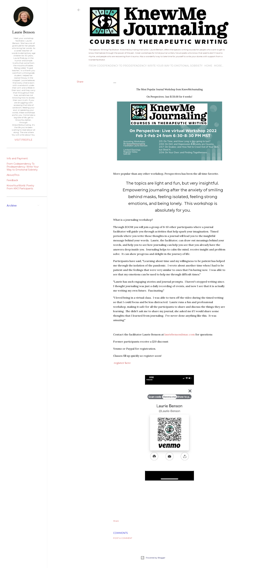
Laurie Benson (23, 31)
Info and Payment (17, 158)
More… (218, 65)
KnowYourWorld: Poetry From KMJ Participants (20, 187)
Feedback (12, 180)
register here (122, 362)
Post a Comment (122, 538)
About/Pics (13, 174)
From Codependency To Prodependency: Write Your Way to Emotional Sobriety (146, 65)
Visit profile (23, 139)
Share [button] (80, 81)
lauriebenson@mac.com (180, 334)
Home (208, 65)
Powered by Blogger (153, 558)
